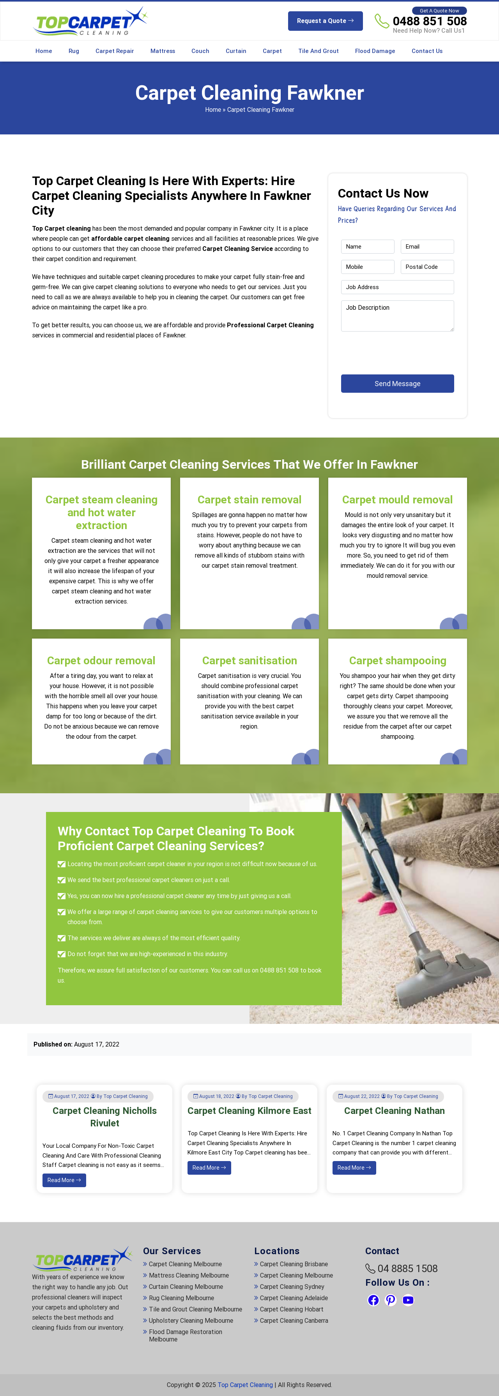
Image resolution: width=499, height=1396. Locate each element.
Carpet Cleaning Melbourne (185, 1264)
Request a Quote (325, 21)
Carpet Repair (115, 51)
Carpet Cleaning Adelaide (294, 1298)
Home (43, 51)
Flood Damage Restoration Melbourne (185, 1335)
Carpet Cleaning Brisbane (294, 1264)
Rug (74, 51)
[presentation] (386, 349)
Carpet (272, 51)
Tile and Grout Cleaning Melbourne (195, 1309)
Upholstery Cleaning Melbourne (191, 1320)
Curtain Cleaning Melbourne (186, 1286)
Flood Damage (375, 51)
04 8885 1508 (408, 1268)
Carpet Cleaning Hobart (292, 1309)
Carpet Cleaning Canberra (294, 1320)
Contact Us (427, 51)
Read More (64, 1180)
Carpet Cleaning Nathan (394, 1110)
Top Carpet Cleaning (245, 1385)
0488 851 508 (430, 21)
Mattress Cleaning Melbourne (189, 1275)
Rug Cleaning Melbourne (181, 1298)
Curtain (236, 51)
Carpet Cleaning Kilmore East (249, 1110)
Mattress (162, 51)
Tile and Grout (318, 51)
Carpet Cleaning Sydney (292, 1286)
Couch (200, 51)
